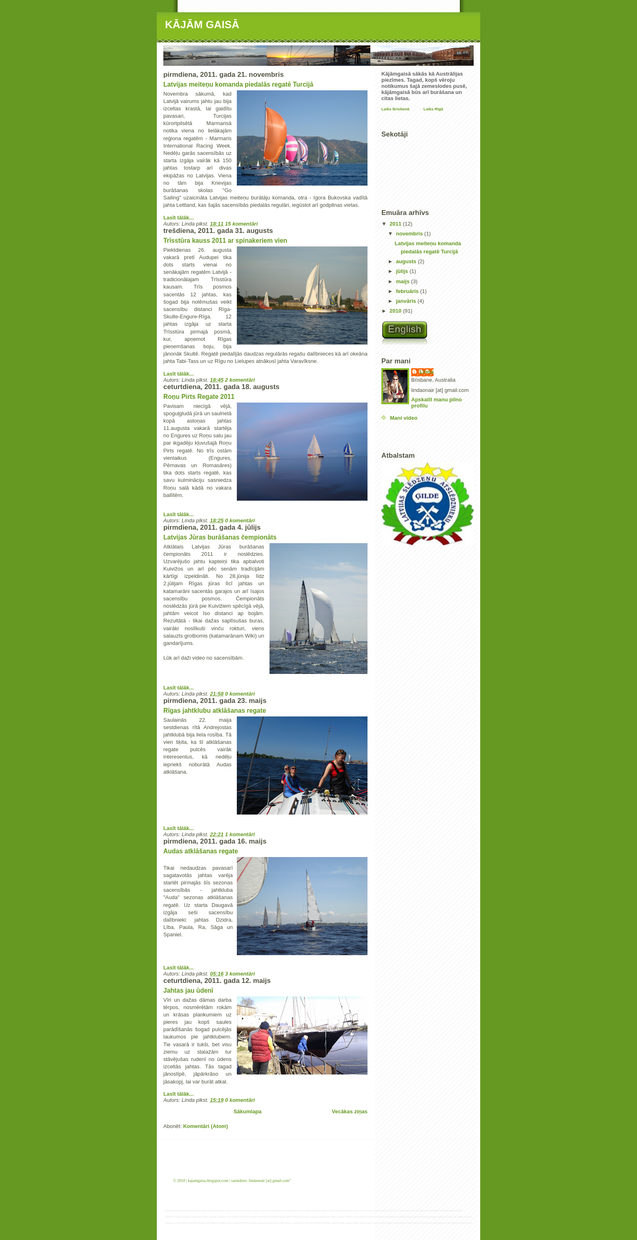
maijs (403, 281)
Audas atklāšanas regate (200, 851)
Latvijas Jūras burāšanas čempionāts (219, 537)
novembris (410, 234)
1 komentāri (240, 834)
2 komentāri (240, 380)
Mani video (403, 418)
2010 (396, 311)
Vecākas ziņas (350, 1111)
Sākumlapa (248, 1111)
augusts (407, 261)
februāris (408, 291)
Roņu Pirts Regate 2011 (198, 396)
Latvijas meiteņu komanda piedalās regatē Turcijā (238, 84)
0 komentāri (240, 520)
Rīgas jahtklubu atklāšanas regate (214, 710)
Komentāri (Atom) (205, 1126)
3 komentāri (240, 974)
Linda (426, 372)
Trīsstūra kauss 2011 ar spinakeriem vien (225, 240)
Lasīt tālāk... (178, 218)
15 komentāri (241, 224)
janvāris (407, 301)
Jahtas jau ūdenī (188, 990)
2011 (396, 224)
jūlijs (403, 271)
